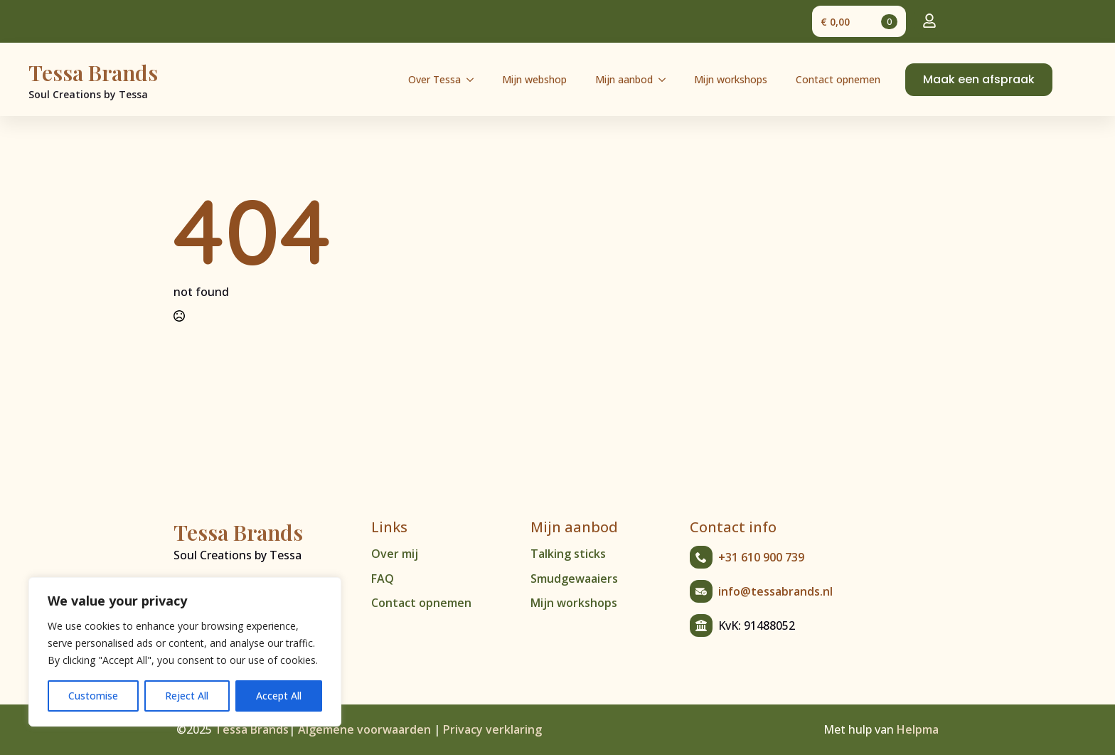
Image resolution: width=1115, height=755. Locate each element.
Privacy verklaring (492, 729)
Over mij (394, 553)
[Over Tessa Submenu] (474, 79)
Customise (93, 695)
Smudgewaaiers (574, 578)
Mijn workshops (730, 79)
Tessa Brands (252, 729)
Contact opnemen (838, 79)
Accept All (279, 695)
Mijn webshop (534, 79)
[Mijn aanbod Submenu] (666, 79)
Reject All (186, 695)
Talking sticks (568, 553)
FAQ (382, 578)
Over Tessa (434, 79)
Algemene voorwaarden (364, 729)
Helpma (918, 729)
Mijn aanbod (624, 79)
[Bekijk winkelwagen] (859, 21)
